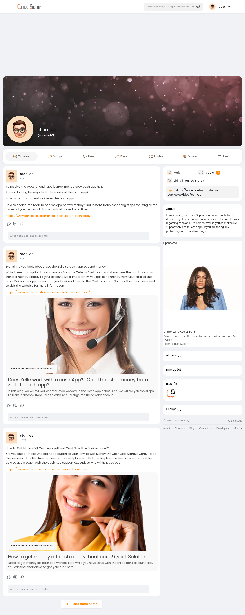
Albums (171, 355)
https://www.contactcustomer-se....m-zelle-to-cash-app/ (48, 292)
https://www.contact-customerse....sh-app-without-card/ (48, 469)
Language (235, 420)
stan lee (46, 129)
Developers (222, 428)
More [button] (238, 428)
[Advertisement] (122, 46)
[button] (173, 7)
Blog (191, 428)
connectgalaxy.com (176, 343)
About (166, 428)
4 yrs (23, 178)
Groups (171, 409)
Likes (169, 383)
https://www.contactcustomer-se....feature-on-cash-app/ (48, 216)
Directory (180, 428)
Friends (171, 369)
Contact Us (205, 428)
